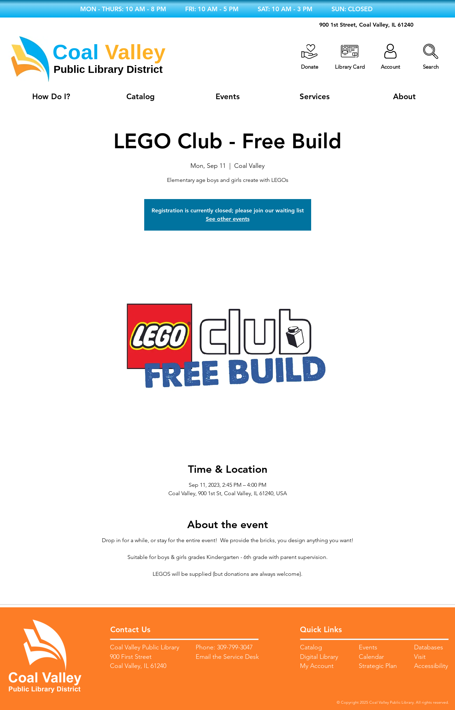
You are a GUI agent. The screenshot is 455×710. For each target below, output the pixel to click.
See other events (228, 219)
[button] (430, 51)
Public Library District (108, 69)
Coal (75, 52)
